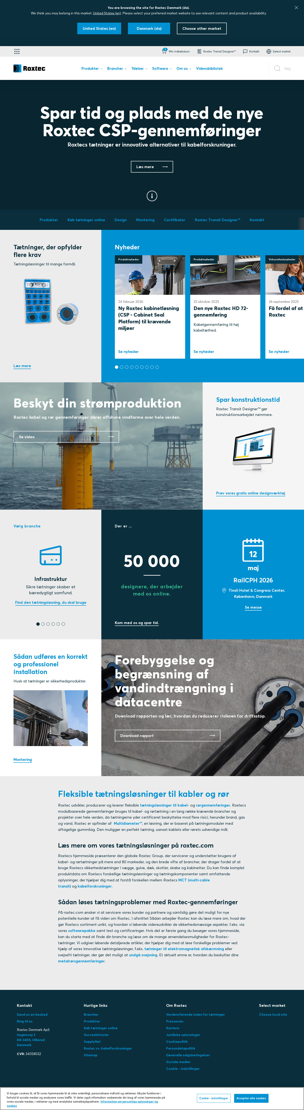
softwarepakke (81, 930)
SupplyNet (92, 1041)
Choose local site (273, 1014)
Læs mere (22, 365)
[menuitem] (91, 69)
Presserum (174, 1021)
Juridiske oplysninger (183, 1035)
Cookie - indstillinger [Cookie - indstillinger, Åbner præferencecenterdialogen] (213, 1102)
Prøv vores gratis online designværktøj (250, 493)
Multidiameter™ (128, 823)
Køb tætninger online (101, 1028)
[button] (175, 51)
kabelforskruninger (95, 886)
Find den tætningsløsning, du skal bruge (50, 602)
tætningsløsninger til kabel (164, 805)
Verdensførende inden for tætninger (195, 1014)
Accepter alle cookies (251, 1102)
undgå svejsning (143, 954)
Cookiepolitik (177, 1041)
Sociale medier (178, 1062)
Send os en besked (32, 1014)
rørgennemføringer (213, 805)
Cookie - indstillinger (183, 1068)
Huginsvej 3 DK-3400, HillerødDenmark (31, 1040)
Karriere (172, 1028)
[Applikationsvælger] (17, 51)
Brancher (91, 1014)
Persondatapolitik (180, 1048)
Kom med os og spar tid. (137, 622)
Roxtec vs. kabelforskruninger (108, 1048)
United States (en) (107, 13)
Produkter (92, 1021)
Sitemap (91, 1055)
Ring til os (25, 1021)
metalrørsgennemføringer (81, 961)
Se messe (253, 607)
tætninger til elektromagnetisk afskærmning (184, 948)
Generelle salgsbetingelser (188, 1055)
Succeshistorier (96, 1035)
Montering (23, 759)
